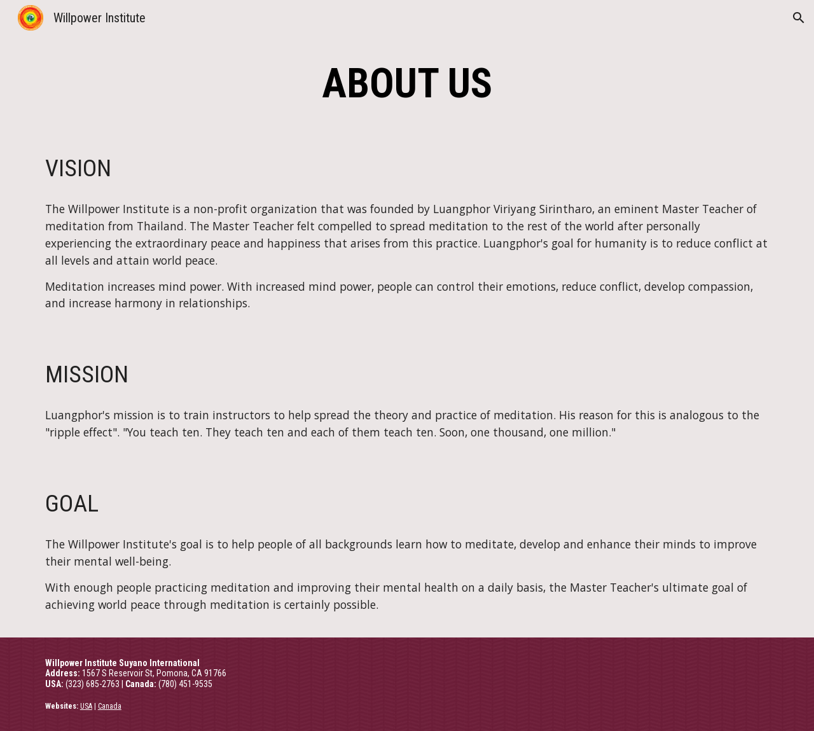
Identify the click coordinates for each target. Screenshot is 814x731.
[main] (407, 84)
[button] (798, 18)
